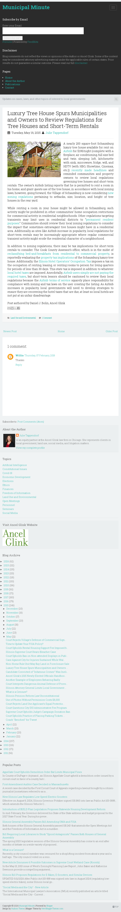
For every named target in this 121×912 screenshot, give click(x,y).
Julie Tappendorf (56, 133)
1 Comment (47, 317)
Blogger (49, 905)
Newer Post (10, 331)
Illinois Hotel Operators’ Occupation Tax (65, 261)
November (12, 612)
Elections (7, 481)
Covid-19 (7, 473)
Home (8, 77)
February (11, 732)
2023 (6, 573)
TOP (116, 906)
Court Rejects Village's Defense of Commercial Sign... (36, 639)
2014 (6, 741)
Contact (9, 87)
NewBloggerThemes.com (52, 908)
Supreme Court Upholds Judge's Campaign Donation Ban (38, 711)
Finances (7, 489)
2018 (6, 593)
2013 (6, 745)
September (12, 620)
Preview (7, 41)
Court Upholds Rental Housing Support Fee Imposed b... (37, 647)
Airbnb (67, 151)
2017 (6, 597)
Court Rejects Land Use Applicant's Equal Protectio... (35, 703)
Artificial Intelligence (14, 465)
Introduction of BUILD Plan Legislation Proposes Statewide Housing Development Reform (53, 809)
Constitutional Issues (14, 469)
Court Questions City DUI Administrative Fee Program (36, 707)
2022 (6, 577)
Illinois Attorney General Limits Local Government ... (36, 687)
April (9, 724)
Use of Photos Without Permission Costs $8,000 (33, 699)
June (9, 632)
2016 (6, 601)
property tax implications (57, 257)
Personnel (8, 505)
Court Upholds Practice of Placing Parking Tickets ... (35, 715)
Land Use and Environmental (23, 317)
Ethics (6, 485)
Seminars (8, 509)
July (8, 628)
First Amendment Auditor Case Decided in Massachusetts (35, 784)
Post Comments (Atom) (30, 421)
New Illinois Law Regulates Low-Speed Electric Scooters (34, 796)
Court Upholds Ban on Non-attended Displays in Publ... (37, 655)
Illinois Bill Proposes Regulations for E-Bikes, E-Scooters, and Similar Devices (47, 874)
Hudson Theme (17, 908)
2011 (6, 753)
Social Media (10, 513)
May (8, 636)
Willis (19, 355)
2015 (6, 605)
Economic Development (16, 477)
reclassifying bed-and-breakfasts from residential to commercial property (58, 253)
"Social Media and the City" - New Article (25, 887)
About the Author (15, 81)
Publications (12, 84)
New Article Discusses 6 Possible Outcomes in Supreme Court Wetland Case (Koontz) (51, 862)
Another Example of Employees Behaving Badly (33, 679)
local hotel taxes (18, 272)
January (11, 736)
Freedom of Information (16, 493)
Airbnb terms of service (54, 280)
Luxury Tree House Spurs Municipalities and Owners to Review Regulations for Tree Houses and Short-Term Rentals (57, 119)
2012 (6, 749)
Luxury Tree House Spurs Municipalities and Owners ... (37, 667)
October (10, 616)
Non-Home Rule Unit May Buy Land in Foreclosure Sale (37, 663)
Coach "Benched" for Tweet (21, 719)
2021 (6, 581)
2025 (6, 565)
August (10, 624)
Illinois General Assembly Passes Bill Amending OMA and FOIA (39, 821)
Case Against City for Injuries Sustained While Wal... (35, 659)
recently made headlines (89, 170)
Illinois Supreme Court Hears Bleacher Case (31, 651)
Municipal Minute (26, 7)
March (10, 728)
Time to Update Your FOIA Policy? (24, 643)
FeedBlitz (32, 41)
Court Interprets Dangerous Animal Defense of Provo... (37, 683)
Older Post (112, 331)
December (12, 608)
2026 (6, 561)
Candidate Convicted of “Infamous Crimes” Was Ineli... (37, 671)
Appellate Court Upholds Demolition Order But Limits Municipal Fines (42, 772)
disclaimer (81, 63)
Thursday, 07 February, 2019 (39, 355)
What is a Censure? (16, 691)
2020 (6, 585)
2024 (6, 569)
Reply (18, 364)
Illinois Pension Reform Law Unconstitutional (32, 695)
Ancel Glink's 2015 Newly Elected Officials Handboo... (36, 675)
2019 (6, 589)
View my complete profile (30, 447)
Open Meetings (11, 501)
